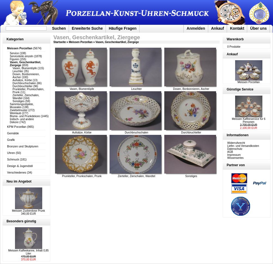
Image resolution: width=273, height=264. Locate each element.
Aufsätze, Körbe (22, 80)
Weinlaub (15, 113)
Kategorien (15, 39)
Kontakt (237, 28)
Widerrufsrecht (236, 142)
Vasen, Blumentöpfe (25, 68)
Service (14, 53)
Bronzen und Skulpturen (22, 146)
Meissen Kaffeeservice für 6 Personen (248, 120)
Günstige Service (240, 89)
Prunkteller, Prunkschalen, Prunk (82, 176)
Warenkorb (235, 39)
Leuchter (18, 71)
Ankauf (217, 28)
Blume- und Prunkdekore (25, 116)
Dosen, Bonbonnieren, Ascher (191, 88)
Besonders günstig (21, 221)
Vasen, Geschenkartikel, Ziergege (117, 42)
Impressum (234, 154)
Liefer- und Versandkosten (243, 145)
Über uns (258, 28)
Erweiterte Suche (87, 28)
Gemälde (13, 133)
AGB (230, 151)
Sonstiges (19, 101)
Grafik (11, 139)
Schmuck (13, 159)
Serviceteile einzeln (21, 56)
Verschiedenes (16, 172)
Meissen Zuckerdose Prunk (28, 210)
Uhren (11, 152)
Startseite (59, 42)
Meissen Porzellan (81, 42)
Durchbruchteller (22, 86)
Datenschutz (234, 148)
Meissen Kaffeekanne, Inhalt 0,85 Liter (28, 252)
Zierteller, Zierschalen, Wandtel (136, 176)
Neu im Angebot (19, 181)
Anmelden (196, 28)
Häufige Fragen (122, 28)
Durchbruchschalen (24, 83)
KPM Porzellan (16, 126)
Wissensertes (235, 157)
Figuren (14, 59)
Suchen (59, 28)
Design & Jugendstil (20, 166)
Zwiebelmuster (19, 110)
